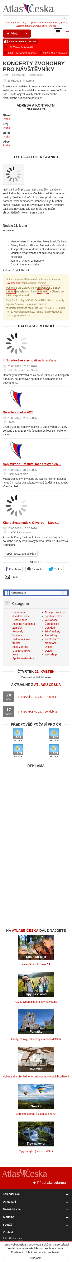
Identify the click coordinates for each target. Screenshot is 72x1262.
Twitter (55, 569)
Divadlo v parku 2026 (18, 412)
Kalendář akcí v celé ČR (36, 964)
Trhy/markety (52, 631)
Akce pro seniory (55, 612)
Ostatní (49, 650)
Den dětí (50, 627)
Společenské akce (23, 658)
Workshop (51, 654)
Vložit (18, 33)
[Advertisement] (36, 806)
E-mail (11, 577)
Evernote (34, 569)
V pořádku (36, 1258)
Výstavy (17, 635)
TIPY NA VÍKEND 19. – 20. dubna (36, 711)
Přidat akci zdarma (49, 1183)
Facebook (13, 569)
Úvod (5, 75)
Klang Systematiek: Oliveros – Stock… (31, 522)
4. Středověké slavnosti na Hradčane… (31, 360)
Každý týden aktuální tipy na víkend (36, 1001)
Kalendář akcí (19, 75)
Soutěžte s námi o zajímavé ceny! (36, 1113)
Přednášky (51, 635)
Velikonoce (51, 620)
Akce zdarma (20, 646)
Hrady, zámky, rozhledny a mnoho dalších (36, 1039)
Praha (6, 119)
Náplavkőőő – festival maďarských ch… (32, 464)
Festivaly (17, 631)
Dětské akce (19, 620)
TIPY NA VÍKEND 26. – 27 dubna (36, 696)
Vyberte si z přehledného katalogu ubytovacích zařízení (36, 1076)
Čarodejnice (52, 623)
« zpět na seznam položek (20, 553)
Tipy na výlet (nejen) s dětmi (36, 1151)
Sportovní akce (54, 616)
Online (48, 646)
